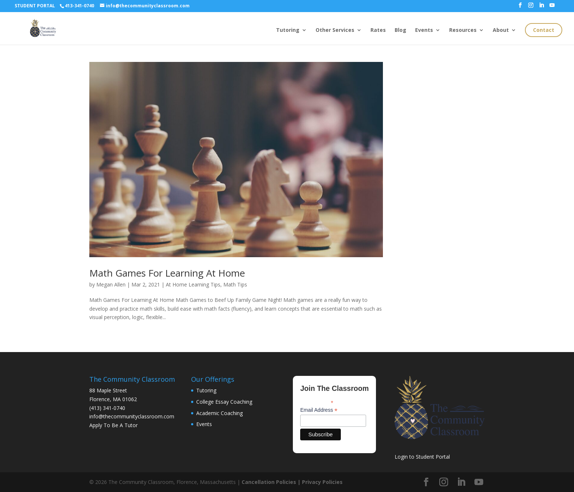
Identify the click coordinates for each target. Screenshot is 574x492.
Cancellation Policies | (272, 481)
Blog (400, 30)
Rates (378, 30)
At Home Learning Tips (193, 284)
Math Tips (235, 284)
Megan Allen (111, 284)
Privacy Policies (322, 481)
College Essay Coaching (224, 401)
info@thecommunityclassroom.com (131, 416)
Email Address (319, 410)
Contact (543, 29)
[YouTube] (552, 7)
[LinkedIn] (541, 7)
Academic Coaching (219, 413)
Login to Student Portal (422, 456)
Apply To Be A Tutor (113, 425)
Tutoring (287, 30)
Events (424, 30)
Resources (463, 30)
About (501, 30)
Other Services (335, 30)
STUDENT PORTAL (35, 6)
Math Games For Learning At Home (167, 273)
